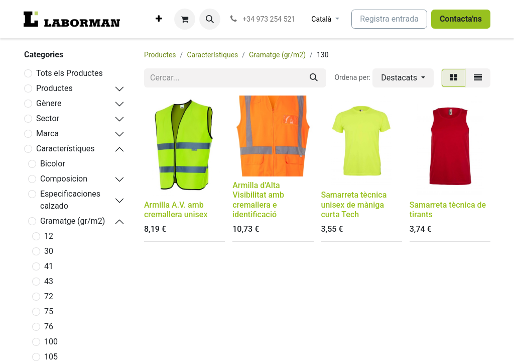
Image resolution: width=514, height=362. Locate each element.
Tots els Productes (69, 73)
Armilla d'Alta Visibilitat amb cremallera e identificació (258, 199)
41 (48, 266)
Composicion (63, 179)
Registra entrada (389, 19)
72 (48, 296)
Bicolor (52, 163)
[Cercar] (313, 77)
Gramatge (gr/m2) (72, 221)
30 (48, 251)
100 (51, 341)
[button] (209, 19)
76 (48, 326)
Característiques (65, 148)
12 (48, 236)
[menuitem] (159, 19)
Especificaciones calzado (70, 200)
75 (48, 311)
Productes (54, 88)
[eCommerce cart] (184, 19)
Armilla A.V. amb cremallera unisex (175, 209)
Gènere (48, 103)
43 (48, 281)
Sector (47, 118)
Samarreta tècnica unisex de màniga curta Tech (354, 204)
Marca (47, 133)
